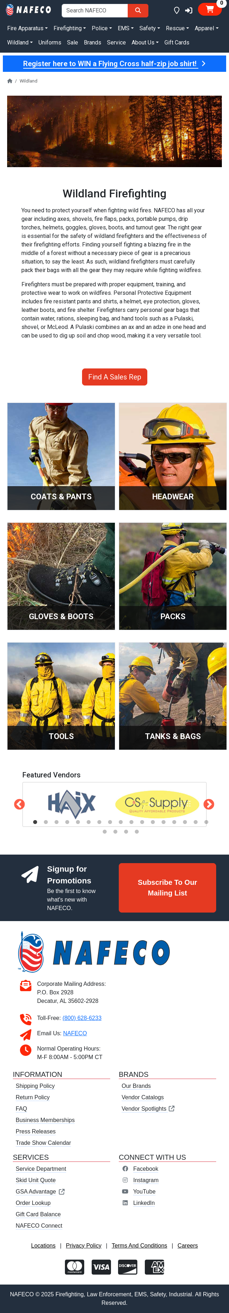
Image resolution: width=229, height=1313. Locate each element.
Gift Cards (176, 42)
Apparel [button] (204, 28)
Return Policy (33, 1097)
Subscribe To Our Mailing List (167, 887)
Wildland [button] (18, 42)
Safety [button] (147, 28)
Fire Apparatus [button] (25, 28)
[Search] (138, 10)
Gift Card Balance (38, 1214)
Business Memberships (45, 1120)
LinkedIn (144, 1203)
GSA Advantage (40, 1192)
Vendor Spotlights (148, 1109)
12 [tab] (152, 822)
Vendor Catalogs (143, 1097)
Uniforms (50, 42)
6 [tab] (88, 822)
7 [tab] (99, 822)
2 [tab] (45, 822)
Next (206, 802)
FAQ (21, 1109)
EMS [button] (123, 28)
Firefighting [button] (68, 28)
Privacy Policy (84, 1246)
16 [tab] (195, 822)
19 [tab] (115, 831)
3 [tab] (56, 822)
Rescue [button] (175, 28)
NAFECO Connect (39, 1226)
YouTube (144, 1192)
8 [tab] (109, 822)
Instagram (145, 1180)
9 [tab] (120, 822)
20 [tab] (125, 831)
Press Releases (36, 1131)
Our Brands (136, 1086)
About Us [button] (143, 42)
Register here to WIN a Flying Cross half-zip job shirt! (114, 63)
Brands (92, 42)
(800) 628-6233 (81, 1018)
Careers (188, 1246)
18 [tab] (104, 831)
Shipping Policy (35, 1086)
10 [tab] (131, 822)
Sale (72, 42)
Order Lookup (33, 1203)
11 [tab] (142, 822)
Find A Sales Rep (114, 377)
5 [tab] (77, 822)
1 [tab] (35, 822)
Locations (43, 1246)
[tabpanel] (71, 804)
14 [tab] (174, 822)
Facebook (145, 1169)
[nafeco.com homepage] (28, 9)
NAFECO (75, 1033)
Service (116, 42)
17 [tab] (206, 822)
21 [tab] (136, 831)
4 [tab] (67, 822)
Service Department (41, 1169)
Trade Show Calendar (43, 1143)
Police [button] (100, 28)
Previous (16, 802)
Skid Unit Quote (36, 1180)
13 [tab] (163, 822)
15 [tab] (184, 822)
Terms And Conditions (139, 1246)
